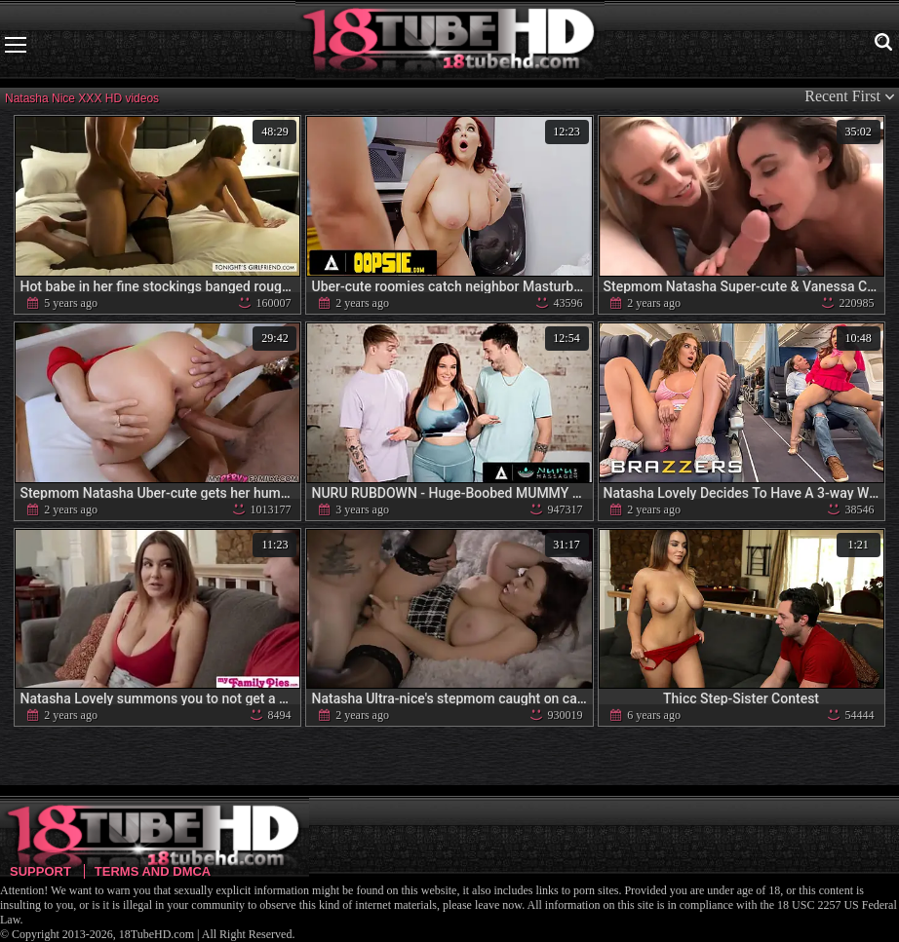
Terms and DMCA (153, 871)
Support (40, 871)
